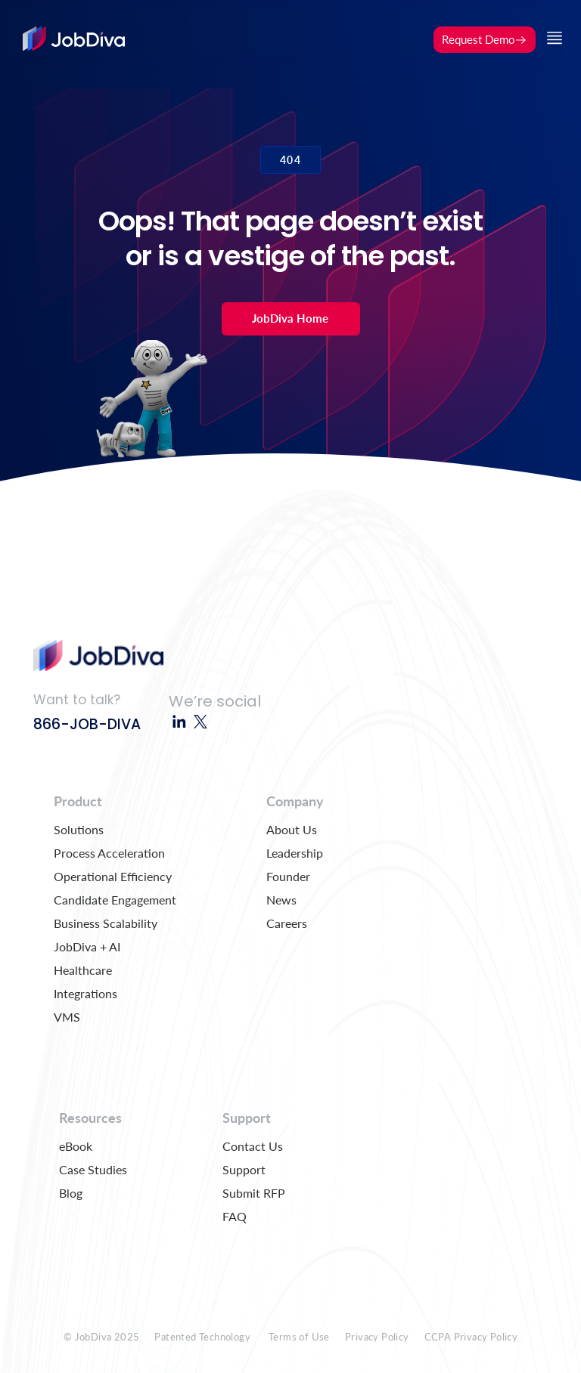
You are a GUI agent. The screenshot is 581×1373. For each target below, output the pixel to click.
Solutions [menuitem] (79, 829)
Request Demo (485, 39)
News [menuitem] (281, 899)
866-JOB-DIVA (87, 724)
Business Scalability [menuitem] (105, 923)
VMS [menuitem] (67, 1017)
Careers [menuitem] (286, 923)
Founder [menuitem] (288, 876)
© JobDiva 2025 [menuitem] (102, 1337)
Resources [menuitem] (90, 1117)
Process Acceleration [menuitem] (109, 853)
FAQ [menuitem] (234, 1216)
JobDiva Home (290, 318)
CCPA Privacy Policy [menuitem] (471, 1337)
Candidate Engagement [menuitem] (115, 899)
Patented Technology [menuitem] (202, 1337)
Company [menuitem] (295, 801)
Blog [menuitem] (70, 1193)
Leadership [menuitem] (294, 853)
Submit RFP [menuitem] (253, 1193)
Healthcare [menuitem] (83, 970)
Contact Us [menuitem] (252, 1146)
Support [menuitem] (246, 1117)
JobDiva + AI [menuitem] (87, 946)
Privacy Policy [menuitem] (377, 1337)
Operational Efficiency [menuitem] (113, 876)
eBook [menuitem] (75, 1146)
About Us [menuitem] (291, 829)
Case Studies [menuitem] (93, 1169)
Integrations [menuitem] (85, 993)
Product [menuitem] (78, 801)
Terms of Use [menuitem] (299, 1337)
